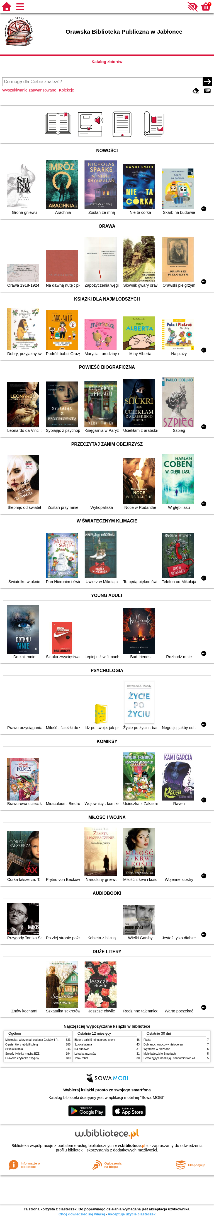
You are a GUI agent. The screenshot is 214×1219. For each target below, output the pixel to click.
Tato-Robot (81, 1058)
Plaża (147, 1039)
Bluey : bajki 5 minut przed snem (94, 1039)
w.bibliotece (131, 1145)
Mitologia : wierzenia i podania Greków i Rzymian (36, 1039)
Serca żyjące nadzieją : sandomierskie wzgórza (173, 1058)
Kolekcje (66, 90)
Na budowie (81, 1048)
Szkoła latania (14, 1048)
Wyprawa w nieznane (157, 1048)
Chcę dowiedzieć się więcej (82, 1214)
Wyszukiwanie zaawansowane (29, 90)
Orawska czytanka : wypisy (22, 1058)
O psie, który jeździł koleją (21, 1044)
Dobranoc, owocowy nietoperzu (163, 1044)
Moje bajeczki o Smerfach (160, 1053)
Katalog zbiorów (106, 62)
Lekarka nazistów (85, 1053)
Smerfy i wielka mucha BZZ (22, 1053)
